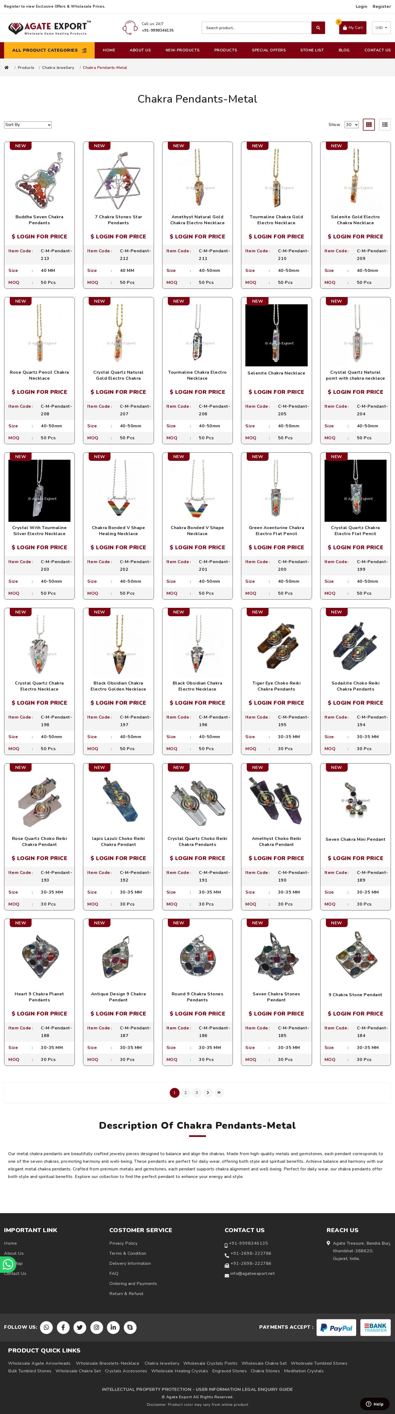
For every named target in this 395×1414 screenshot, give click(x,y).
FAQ (114, 1274)
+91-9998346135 (248, 1243)
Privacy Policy (123, 1243)
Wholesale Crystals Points (210, 1363)
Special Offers (269, 50)
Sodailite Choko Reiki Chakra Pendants (356, 686)
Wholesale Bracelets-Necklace (107, 1363)
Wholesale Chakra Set (264, 1363)
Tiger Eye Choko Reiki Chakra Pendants (276, 686)
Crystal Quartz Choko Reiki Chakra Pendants (197, 842)
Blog (344, 50)
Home (109, 50)
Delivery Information (130, 1263)
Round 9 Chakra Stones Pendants (198, 997)
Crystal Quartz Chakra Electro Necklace (39, 686)
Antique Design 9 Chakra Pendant (118, 997)
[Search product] (263, 27)
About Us (140, 50)
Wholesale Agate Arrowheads (39, 1363)
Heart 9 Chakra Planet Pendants (39, 997)
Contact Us (378, 50)
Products (225, 50)
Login (362, 6)
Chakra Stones (265, 1371)
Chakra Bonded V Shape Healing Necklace (118, 531)
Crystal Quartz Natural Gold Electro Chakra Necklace (118, 378)
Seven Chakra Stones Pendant (276, 997)
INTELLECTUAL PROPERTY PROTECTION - (148, 1389)
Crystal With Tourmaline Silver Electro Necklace (39, 531)
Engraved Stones (229, 1371)
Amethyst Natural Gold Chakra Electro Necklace (197, 220)
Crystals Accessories (126, 1371)
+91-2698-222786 (251, 1253)
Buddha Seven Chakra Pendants (40, 220)
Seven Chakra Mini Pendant (356, 839)
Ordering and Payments (133, 1284)
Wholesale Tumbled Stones (319, 1363)
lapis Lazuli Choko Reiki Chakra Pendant (118, 842)
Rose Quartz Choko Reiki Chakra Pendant (39, 842)
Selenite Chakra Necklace (276, 373)
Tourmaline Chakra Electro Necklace (197, 375)
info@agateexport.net (252, 1274)
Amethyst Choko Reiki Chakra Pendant (276, 842)
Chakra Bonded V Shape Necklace (197, 531)
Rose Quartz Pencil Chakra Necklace (39, 375)
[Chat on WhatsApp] (8, 1264)
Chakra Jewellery (58, 68)
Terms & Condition (127, 1253)
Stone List (312, 50)
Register (382, 6)
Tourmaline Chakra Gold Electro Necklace (276, 220)
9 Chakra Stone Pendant (355, 995)
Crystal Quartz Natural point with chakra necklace (355, 375)
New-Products (183, 50)
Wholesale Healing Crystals (179, 1371)
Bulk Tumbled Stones (30, 1371)
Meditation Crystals (304, 1371)
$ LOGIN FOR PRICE (39, 236)
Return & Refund (126, 1294)
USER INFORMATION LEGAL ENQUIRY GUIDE (244, 1389)
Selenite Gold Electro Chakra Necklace (355, 220)
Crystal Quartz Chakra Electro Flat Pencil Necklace (355, 534)
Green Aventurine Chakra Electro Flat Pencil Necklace (276, 534)
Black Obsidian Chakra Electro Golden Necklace (118, 686)
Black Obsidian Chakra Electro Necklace (198, 686)
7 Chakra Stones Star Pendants (118, 220)
